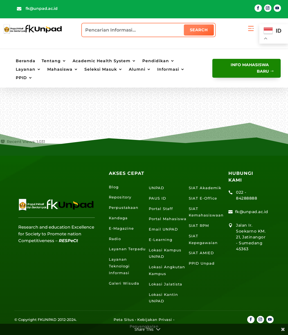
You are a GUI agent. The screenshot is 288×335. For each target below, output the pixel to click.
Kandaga (118, 218)
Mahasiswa (60, 69)
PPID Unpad (202, 263)
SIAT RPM (199, 225)
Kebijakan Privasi (154, 319)
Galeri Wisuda (124, 283)
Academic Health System (101, 61)
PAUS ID (157, 198)
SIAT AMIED (201, 253)
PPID (21, 78)
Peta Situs (124, 319)
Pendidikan (155, 61)
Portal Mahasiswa (167, 218)
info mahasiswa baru (249, 68)
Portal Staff (161, 208)
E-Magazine (121, 228)
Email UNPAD (163, 229)
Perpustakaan (123, 207)
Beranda (25, 61)
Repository (120, 197)
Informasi (168, 69)
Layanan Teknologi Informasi (119, 266)
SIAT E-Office (203, 198)
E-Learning (160, 239)
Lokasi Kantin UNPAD (163, 297)
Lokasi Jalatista (165, 284)
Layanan (25, 69)
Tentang (51, 61)
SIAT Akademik (205, 188)
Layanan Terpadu (127, 249)
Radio (115, 238)
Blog (114, 187)
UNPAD (156, 188)
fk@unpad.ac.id (42, 8)
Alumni (137, 69)
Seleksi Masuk (100, 69)
